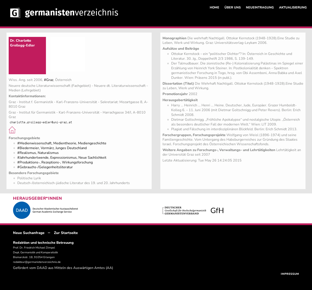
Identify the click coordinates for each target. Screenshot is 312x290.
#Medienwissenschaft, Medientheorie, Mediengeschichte (61, 143)
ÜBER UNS (232, 7)
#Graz (48, 79)
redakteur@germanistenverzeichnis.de (37, 262)
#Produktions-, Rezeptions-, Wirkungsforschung (55, 162)
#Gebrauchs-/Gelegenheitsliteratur (45, 167)
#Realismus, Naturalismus (38, 152)
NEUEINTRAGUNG (260, 7)
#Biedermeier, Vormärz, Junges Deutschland (52, 148)
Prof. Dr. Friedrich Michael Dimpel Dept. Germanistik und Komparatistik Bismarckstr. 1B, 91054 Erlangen (35, 252)
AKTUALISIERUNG (293, 7)
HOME (214, 7)
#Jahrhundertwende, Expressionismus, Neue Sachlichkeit (61, 157)
